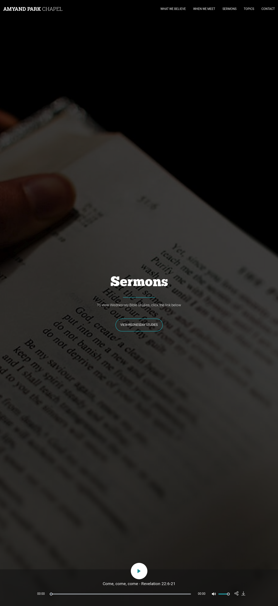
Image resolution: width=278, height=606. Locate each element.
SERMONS (229, 9)
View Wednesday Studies (139, 325)
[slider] (120, 594)
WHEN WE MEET (204, 9)
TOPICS (249, 9)
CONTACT (268, 9)
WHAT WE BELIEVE (173, 9)
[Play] (139, 571)
